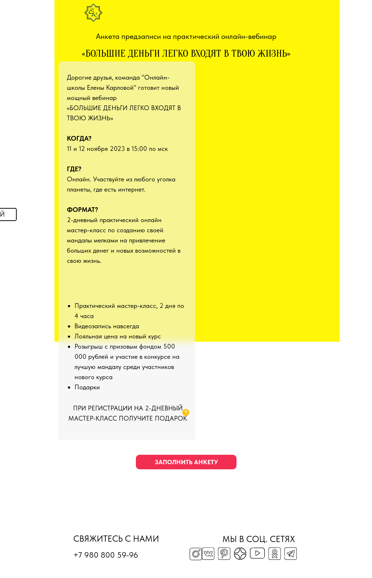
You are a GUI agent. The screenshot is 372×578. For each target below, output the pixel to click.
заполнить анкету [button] (186, 462)
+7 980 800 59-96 (105, 554)
